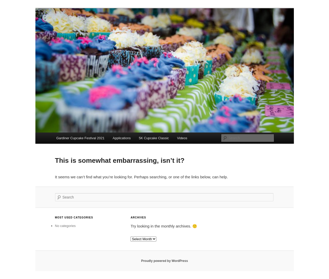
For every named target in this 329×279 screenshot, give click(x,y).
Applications (122, 138)
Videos (182, 138)
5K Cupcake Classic (154, 138)
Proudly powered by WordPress (164, 261)
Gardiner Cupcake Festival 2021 (80, 138)
